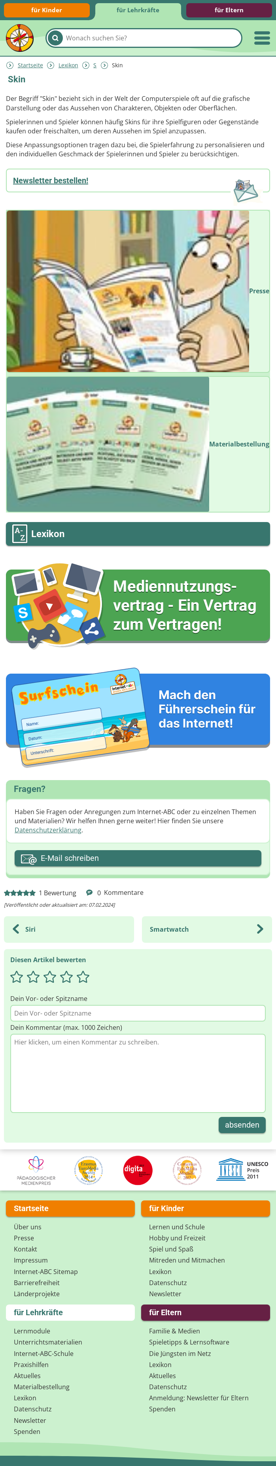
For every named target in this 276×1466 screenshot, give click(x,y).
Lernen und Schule (177, 1227)
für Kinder (46, 10)
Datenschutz (168, 1282)
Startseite (30, 65)
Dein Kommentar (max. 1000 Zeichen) (66, 1027)
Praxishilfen (31, 1364)
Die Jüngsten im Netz (180, 1353)
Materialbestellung (42, 1386)
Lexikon (68, 65)
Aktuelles (27, 1375)
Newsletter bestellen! (50, 180)
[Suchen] (55, 38)
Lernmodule (32, 1331)
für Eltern (229, 10)
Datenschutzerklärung (48, 830)
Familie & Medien (174, 1331)
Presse (24, 1238)
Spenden (27, 1431)
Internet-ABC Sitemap (46, 1271)
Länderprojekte (37, 1293)
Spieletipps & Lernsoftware (189, 1342)
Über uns (28, 1227)
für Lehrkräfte (138, 10)
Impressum (31, 1260)
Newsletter (165, 1293)
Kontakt (25, 1249)
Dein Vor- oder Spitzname (48, 998)
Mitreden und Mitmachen (187, 1260)
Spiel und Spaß (171, 1249)
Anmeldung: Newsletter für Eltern (199, 1398)
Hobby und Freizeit (177, 1238)
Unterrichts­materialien (48, 1342)
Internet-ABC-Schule (44, 1353)
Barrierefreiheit (37, 1282)
